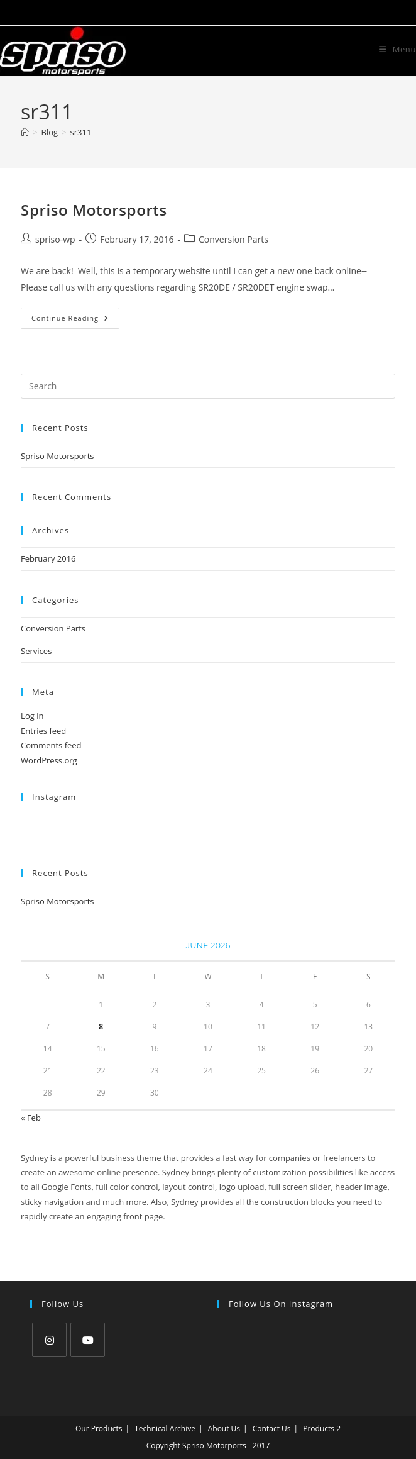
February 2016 (48, 558)
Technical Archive (164, 1428)
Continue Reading (75, 320)
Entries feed (43, 730)
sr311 (81, 132)
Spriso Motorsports (94, 209)
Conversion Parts (233, 239)
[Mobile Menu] (397, 49)
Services (36, 651)
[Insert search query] (208, 386)
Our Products (99, 1428)
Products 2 (322, 1428)
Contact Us (272, 1428)
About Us (224, 1428)
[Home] (25, 132)
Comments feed (51, 745)
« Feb (31, 1117)
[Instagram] (49, 1340)
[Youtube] (87, 1340)
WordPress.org (49, 760)
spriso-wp (55, 239)
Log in (32, 715)
